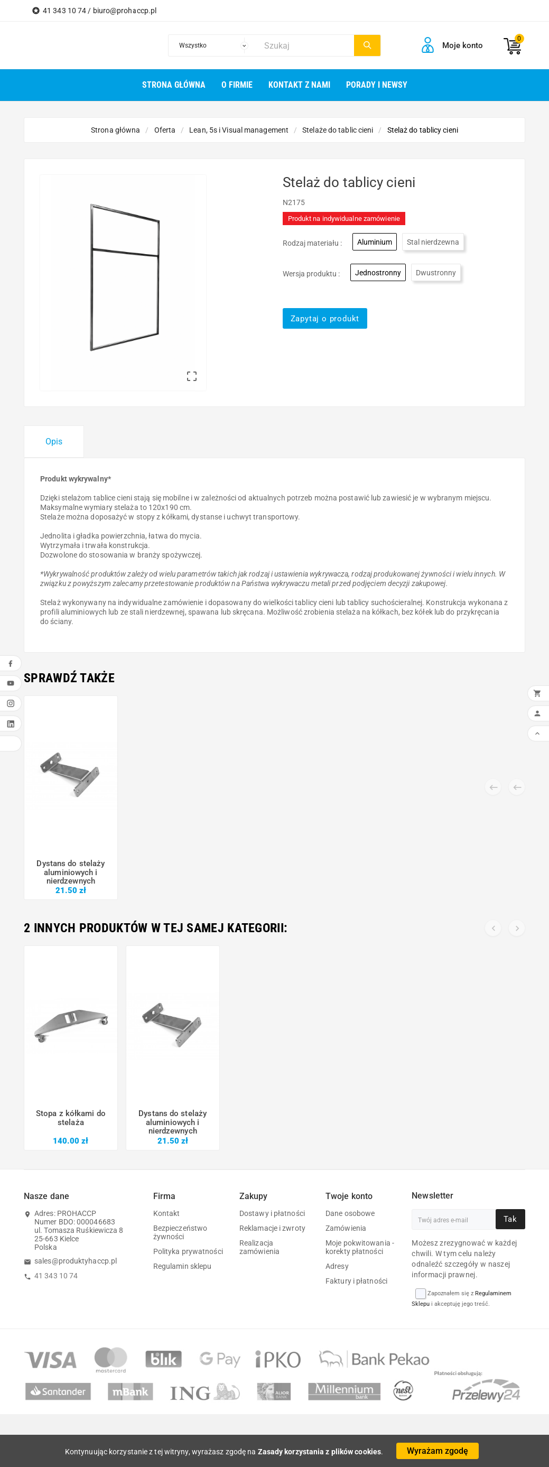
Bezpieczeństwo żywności (180, 1232)
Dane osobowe (350, 1213)
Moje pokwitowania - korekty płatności (359, 1247)
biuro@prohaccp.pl (125, 10)
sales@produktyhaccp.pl (75, 1261)
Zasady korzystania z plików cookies (319, 1451)
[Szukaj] (306, 45)
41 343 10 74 (56, 1275)
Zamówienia (345, 1228)
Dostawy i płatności (272, 1213)
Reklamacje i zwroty (272, 1228)
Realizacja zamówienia (259, 1247)
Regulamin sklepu (182, 1266)
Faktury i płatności (356, 1281)
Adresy (337, 1266)
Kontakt (166, 1213)
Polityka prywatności (188, 1251)
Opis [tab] (53, 442)
